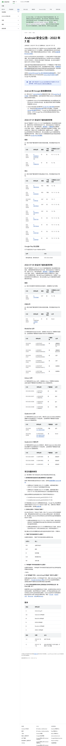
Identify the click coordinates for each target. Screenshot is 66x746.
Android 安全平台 (37, 94)
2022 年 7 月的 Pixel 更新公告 (44, 83)
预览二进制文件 (25, 736)
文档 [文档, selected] (14, 1)
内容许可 (36, 654)
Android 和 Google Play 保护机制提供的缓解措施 (41, 73)
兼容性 (33, 9)
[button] (8, 12)
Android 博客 (39, 733)
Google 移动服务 (31, 110)
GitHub (23, 743)
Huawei (56, 594)
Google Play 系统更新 (36, 135)
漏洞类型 (45, 127)
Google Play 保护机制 (48, 107)
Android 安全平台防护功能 (50, 75)
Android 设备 (42, 9)
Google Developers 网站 (37, 580)
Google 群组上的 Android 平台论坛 (42, 739)
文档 (3, 6)
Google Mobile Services (56, 738)
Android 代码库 (25, 729)
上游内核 (35, 322)
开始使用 (11, 9)
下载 (23, 733)
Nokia (35, 596)
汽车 (51, 9)
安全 (34, 32)
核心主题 (26, 9)
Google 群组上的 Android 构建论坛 (42, 742)
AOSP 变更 (54, 26)
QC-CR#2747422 (40, 435)
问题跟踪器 (53, 743)
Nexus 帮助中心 (54, 733)
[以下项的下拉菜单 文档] (17, 2)
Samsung (40, 596)
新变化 (3, 9)
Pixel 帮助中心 (54, 731)
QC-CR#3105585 (40, 430)
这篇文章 (38, 506)
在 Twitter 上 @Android (41, 729)
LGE (26, 596)
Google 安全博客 (40, 736)
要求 (23, 731)
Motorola (30, 596)
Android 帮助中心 (55, 729)
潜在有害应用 (39, 108)
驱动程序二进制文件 (26, 740)
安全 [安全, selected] (18, 9)
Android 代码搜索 (25, 1)
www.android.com (55, 736)
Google (51, 594)
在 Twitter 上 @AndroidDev (42, 731)
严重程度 (51, 127)
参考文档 (58, 9)
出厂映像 (24, 738)
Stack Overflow (54, 740)
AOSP (26, 32)
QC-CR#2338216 (40, 436)
